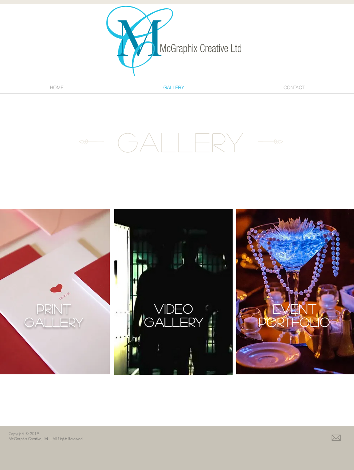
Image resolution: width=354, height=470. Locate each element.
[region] (55, 291)
